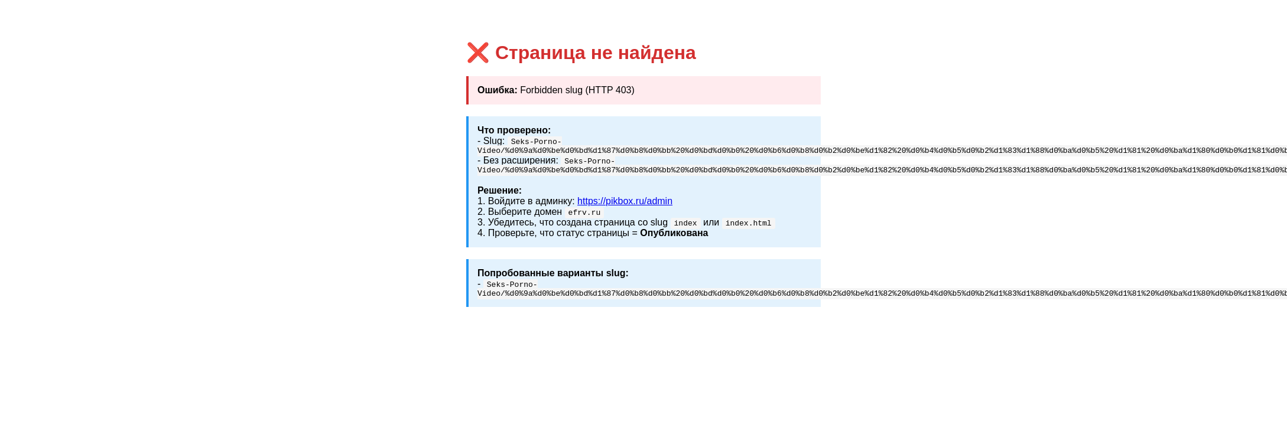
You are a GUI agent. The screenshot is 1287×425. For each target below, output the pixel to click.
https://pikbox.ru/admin (624, 205)
